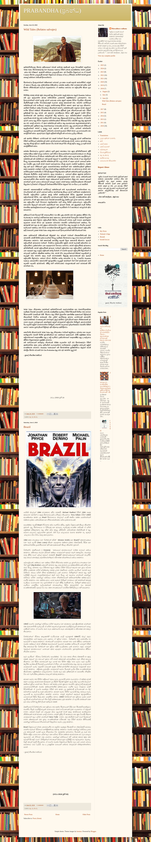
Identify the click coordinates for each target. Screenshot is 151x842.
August (105, 91)
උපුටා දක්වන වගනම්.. (108, 138)
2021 (102, 78)
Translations (104, 135)
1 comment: (40, 414)
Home (58, 814)
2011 (102, 123)
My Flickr (103, 231)
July (104, 95)
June (104, 98)
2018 (102, 88)
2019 (102, 85)
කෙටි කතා (104, 144)
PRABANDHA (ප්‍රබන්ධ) (52, 10)
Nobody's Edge (105, 234)
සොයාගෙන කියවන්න (108, 161)
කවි (101, 141)
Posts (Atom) (37, 818)
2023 (102, 72)
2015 (102, 112)
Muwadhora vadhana (119, 29)
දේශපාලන (104, 149)
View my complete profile (106, 56)
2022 (102, 75)
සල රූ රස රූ (33, 417)
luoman (79, 831)
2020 (102, 82)
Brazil (27, 426)
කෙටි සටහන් (105, 147)
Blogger (93, 831)
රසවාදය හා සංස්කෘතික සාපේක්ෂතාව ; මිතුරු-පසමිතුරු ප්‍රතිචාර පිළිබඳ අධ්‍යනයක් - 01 (105, 382)
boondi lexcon (104, 240)
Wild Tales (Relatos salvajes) (40, 29)
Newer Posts (28, 814)
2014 (102, 116)
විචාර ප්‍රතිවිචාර (105, 152)
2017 (102, 109)
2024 (102, 68)
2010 (102, 126)
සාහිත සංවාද (104, 158)
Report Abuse (103, 167)
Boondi (102, 237)
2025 (102, 65)
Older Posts (86, 814)
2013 (102, 119)
